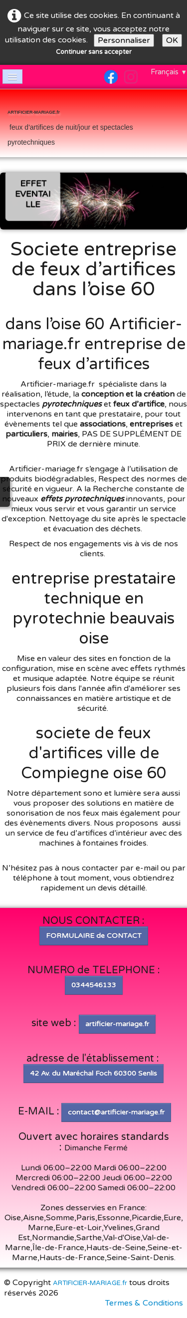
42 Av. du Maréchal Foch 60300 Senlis (93, 1073)
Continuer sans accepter (94, 52)
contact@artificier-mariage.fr (116, 1112)
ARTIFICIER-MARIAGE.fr (90, 1283)
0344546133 (93, 985)
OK (172, 40)
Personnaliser (124, 40)
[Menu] (12, 76)
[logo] (93, 124)
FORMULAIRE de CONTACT (94, 935)
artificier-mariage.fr (117, 1024)
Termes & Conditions (144, 1303)
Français (169, 71)
